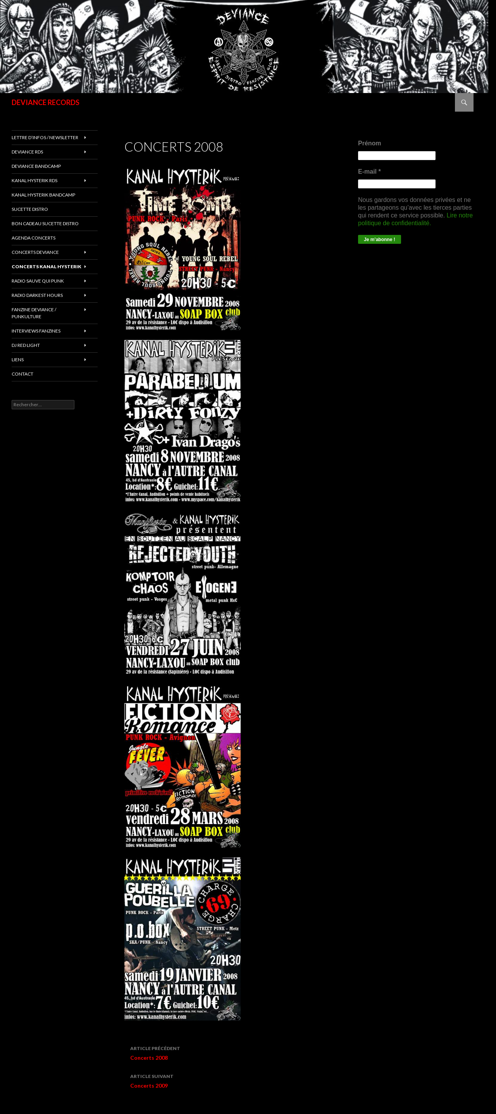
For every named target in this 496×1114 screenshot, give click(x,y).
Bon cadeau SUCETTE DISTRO (45, 223)
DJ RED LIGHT (26, 345)
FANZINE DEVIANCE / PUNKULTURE (34, 313)
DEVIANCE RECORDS (45, 102)
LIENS (18, 359)
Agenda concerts (33, 238)
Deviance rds (27, 152)
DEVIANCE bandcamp (36, 166)
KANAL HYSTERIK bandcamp (43, 195)
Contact (22, 374)
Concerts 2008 (222, 1052)
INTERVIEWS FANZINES (36, 331)
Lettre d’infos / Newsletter (45, 137)
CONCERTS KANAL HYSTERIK (46, 266)
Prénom (369, 143)
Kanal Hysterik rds (34, 180)
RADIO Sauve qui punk (38, 281)
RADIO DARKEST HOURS (37, 295)
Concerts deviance (35, 252)
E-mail (369, 171)
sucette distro (30, 209)
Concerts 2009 (222, 1080)
